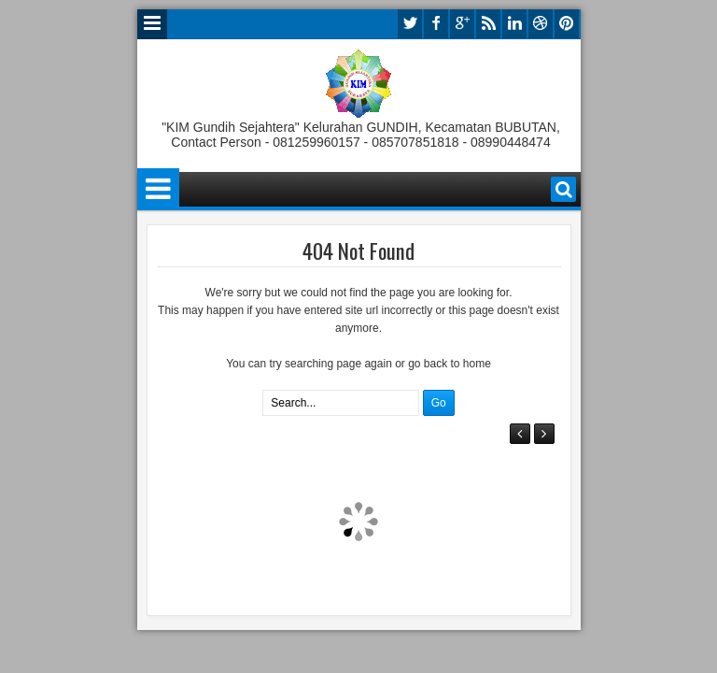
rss (488, 23)
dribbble (540, 23)
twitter (410, 23)
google (462, 23)
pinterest (567, 23)
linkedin (514, 23)
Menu (152, 24)
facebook (436, 23)
